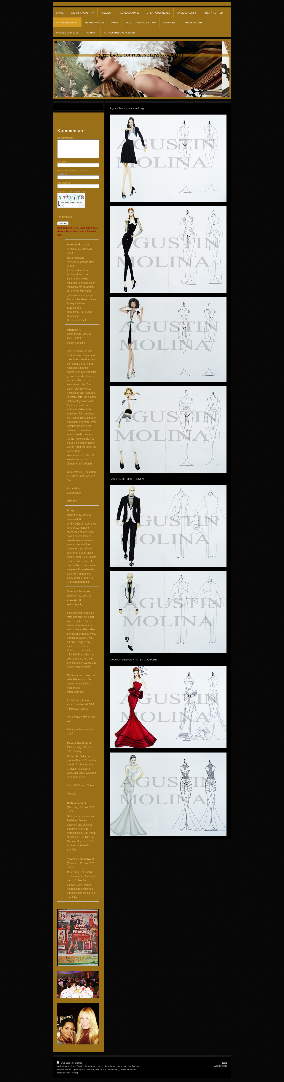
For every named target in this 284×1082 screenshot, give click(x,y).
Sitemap (78, 1063)
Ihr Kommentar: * (65, 138)
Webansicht (220, 1065)
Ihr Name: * (63, 161)
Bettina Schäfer (76, 803)
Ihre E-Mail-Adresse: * (73, 172)
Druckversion (65, 1063)
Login (224, 1062)
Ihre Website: (63, 182)
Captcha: (71, 191)
